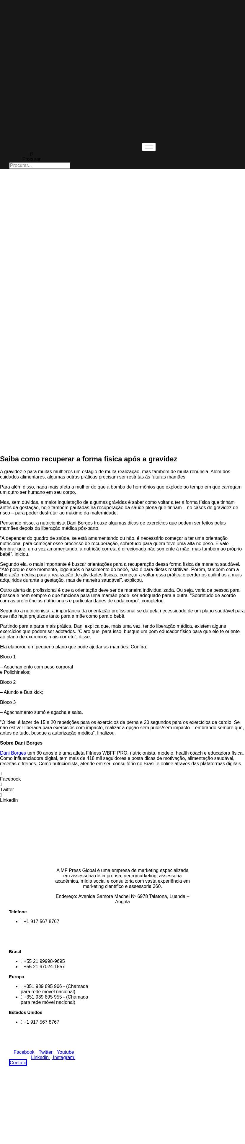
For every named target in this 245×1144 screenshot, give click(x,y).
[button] (122, 776)
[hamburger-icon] (149, 147)
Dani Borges (13, 752)
